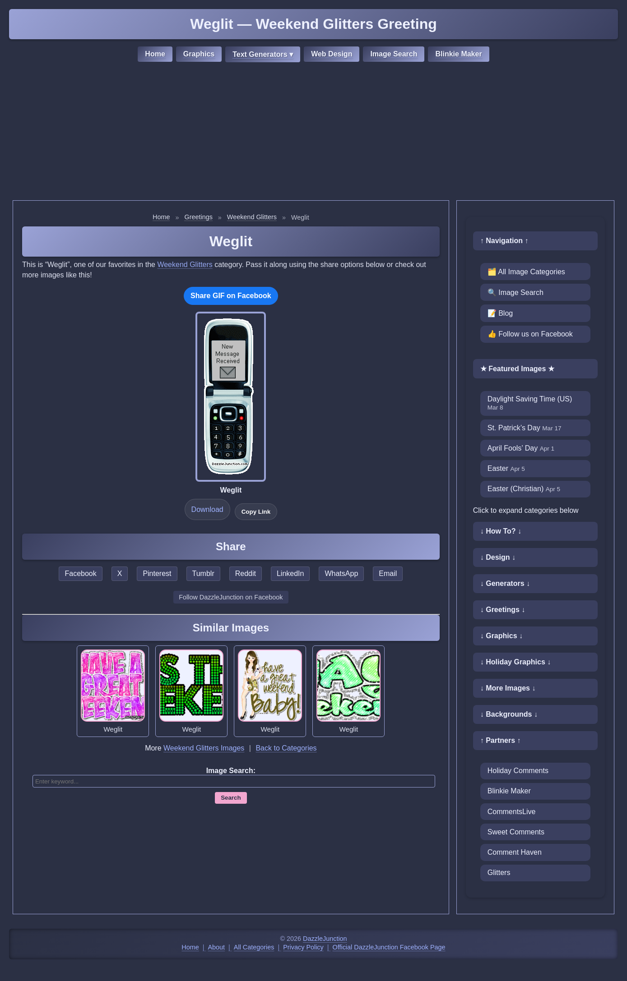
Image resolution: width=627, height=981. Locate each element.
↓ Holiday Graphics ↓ (515, 662)
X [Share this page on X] (119, 573)
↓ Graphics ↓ (501, 636)
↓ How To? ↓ (500, 531)
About (216, 947)
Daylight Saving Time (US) (530, 403)
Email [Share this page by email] (388, 573)
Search (231, 797)
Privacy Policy (303, 947)
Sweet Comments (516, 832)
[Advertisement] (314, 132)
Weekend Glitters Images (203, 748)
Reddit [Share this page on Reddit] (245, 573)
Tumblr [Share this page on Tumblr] (203, 573)
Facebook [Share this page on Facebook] (80, 573)
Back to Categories (285, 748)
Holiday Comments (518, 770)
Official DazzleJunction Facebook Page (389, 947)
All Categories (254, 947)
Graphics (198, 54)
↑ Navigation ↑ (504, 240)
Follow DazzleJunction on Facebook (231, 597)
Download (207, 509)
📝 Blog (500, 313)
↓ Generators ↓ (505, 583)
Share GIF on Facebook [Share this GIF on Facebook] (230, 295)
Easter (506, 468)
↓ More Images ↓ (508, 688)
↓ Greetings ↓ (502, 609)
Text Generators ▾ (262, 54)
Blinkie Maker (458, 54)
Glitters (499, 872)
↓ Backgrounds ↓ (509, 714)
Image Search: (230, 770)
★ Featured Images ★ (517, 369)
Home (155, 54)
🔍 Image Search (515, 292)
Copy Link (256, 511)
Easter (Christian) (524, 489)
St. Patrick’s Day (525, 428)
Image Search (393, 54)
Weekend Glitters (252, 217)
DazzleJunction (325, 938)
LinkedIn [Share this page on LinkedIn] (290, 573)
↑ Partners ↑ (500, 740)
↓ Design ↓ (498, 557)
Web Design (331, 54)
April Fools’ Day (521, 448)
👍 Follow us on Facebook (530, 334)
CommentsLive (512, 811)
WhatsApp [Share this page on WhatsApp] (341, 573)
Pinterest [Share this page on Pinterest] (157, 573)
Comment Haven (515, 852)
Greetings (198, 217)
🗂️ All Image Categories (526, 272)
